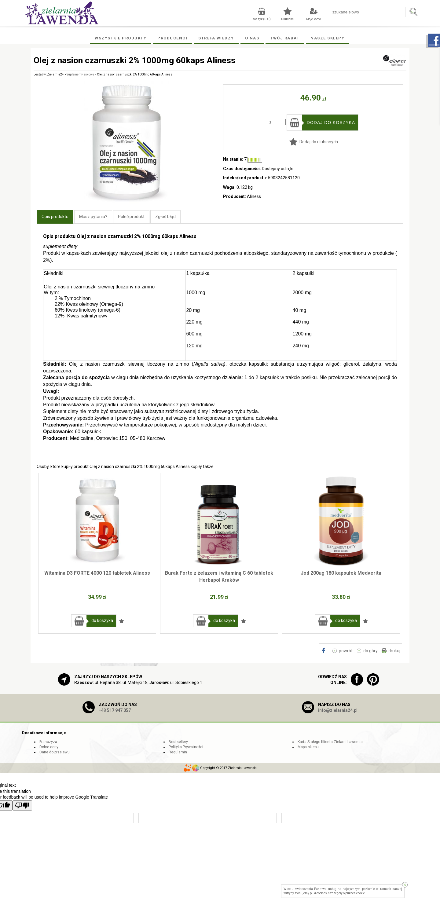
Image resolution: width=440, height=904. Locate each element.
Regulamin (178, 752)
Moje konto (313, 19)
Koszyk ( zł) (261, 19)
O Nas (252, 38)
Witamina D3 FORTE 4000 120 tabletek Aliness (97, 573)
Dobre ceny (48, 747)
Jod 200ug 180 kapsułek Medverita (341, 573)
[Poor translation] (22, 805)
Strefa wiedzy (216, 38)
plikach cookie (355, 893)
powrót (346, 650)
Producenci (172, 38)
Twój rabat (284, 38)
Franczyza (48, 742)
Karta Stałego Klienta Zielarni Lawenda (330, 742)
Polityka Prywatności (186, 747)
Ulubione (287, 19)
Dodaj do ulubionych (318, 141)
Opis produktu (55, 216)
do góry (370, 650)
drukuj (394, 650)
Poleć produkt (131, 216)
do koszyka (102, 620)
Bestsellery (178, 742)
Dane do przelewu (54, 752)
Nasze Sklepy (327, 38)
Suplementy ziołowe (80, 74)
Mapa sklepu (308, 747)
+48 (115, 710)
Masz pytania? (93, 216)
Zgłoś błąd (165, 216)
